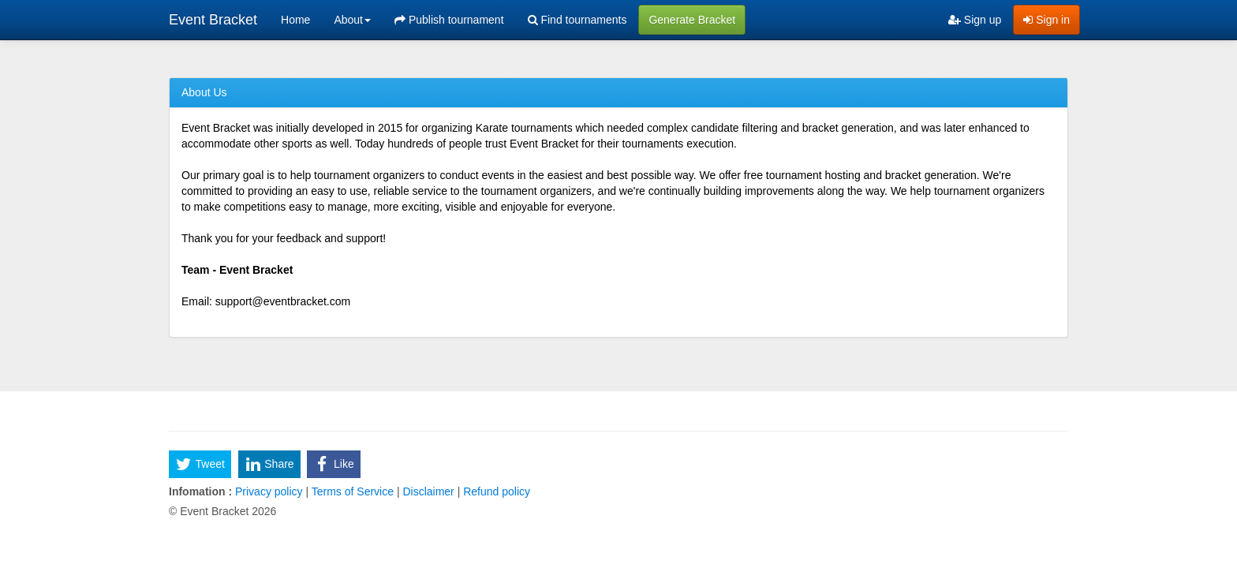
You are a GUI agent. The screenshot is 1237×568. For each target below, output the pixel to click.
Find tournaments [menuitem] (577, 19)
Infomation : (200, 491)
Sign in (1046, 19)
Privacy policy (268, 491)
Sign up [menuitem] (974, 19)
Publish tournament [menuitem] (449, 19)
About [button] (352, 19)
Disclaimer (429, 491)
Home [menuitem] (295, 19)
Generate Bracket (691, 19)
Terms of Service (352, 491)
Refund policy (495, 491)
